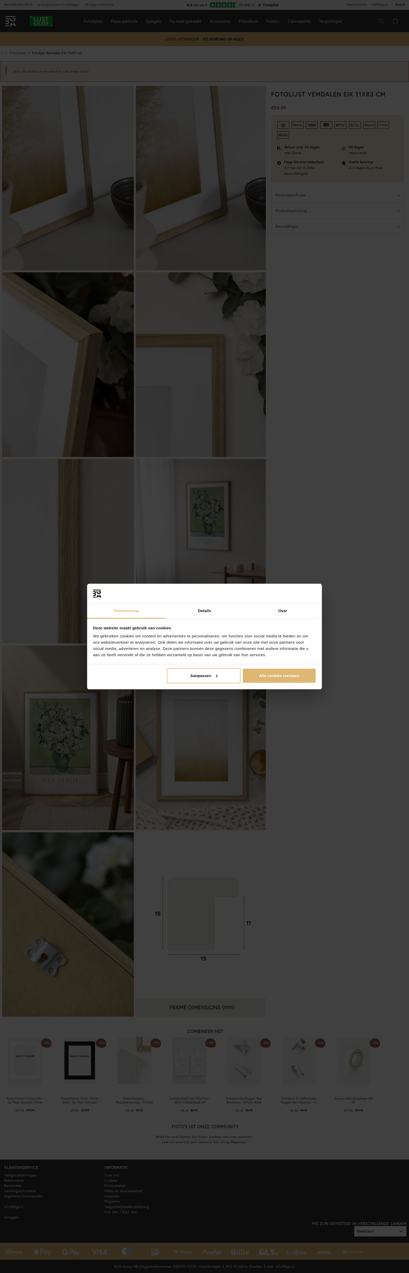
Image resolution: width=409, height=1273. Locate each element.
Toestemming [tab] (126, 610)
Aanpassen (204, 675)
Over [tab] (282, 610)
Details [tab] (204, 610)
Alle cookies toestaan (279, 675)
